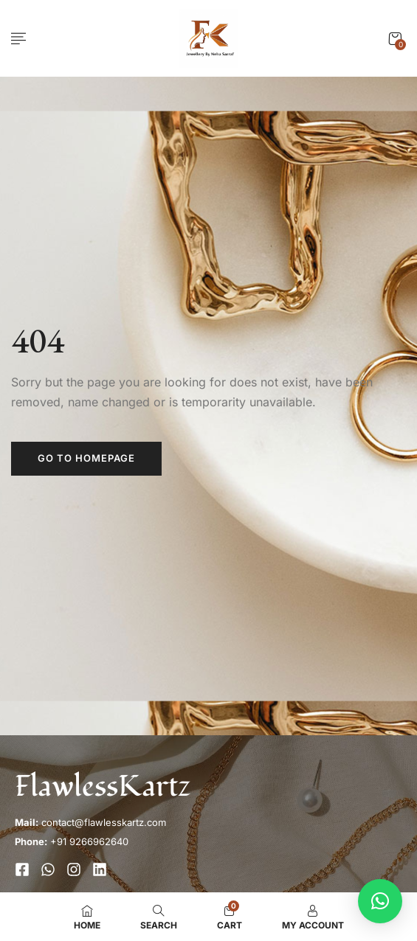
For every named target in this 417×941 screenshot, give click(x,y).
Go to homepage (86, 458)
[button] (394, 38)
